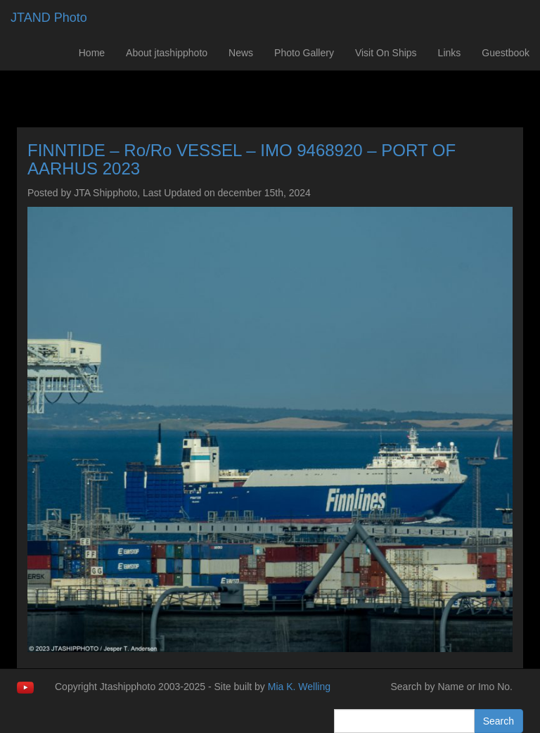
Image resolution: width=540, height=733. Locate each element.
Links (449, 52)
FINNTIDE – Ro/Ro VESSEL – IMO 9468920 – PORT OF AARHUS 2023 (241, 159)
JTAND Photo (49, 18)
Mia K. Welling (299, 686)
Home (92, 52)
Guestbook (505, 52)
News (241, 52)
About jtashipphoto (166, 52)
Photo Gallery (304, 52)
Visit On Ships (386, 52)
